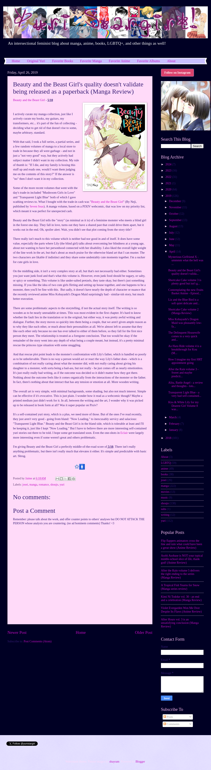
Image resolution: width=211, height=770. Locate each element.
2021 (168, 183)
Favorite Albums (148, 61)
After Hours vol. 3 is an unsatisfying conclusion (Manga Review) (180, 623)
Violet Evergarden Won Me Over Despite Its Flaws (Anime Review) (181, 609)
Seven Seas (37, 206)
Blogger (140, 761)
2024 (168, 164)
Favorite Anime (119, 61)
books (164, 474)
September (175, 220)
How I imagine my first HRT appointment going (185, 361)
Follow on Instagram (177, 72)
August (173, 226)
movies (165, 491)
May (172, 245)
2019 (168, 195)
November (175, 207)
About (164, 457)
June (172, 239)
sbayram (114, 761)
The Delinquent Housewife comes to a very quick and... (184, 336)
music (164, 497)
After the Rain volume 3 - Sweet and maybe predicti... (183, 373)
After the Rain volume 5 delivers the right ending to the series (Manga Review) (180, 574)
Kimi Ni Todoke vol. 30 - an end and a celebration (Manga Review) (181, 598)
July (172, 232)
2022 (168, 177)
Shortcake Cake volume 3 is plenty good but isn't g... (184, 282)
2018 (168, 438)
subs (163, 509)
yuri (62, 484)
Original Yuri (36, 61)
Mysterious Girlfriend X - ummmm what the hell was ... (185, 260)
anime (164, 468)
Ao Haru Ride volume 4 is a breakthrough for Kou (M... (184, 349)
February (174, 423)
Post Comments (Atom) (38, 641)
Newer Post (17, 632)
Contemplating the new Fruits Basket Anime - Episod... (185, 291)
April (172, 251)
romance (44, 484)
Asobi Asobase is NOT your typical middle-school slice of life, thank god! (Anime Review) (182, 559)
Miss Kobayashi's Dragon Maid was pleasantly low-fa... (185, 323)
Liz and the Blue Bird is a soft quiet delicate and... (183, 301)
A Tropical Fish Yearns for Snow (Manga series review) (180, 587)
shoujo (54, 484)
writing (165, 514)
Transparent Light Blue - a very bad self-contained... (184, 394)
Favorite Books (62, 61)
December (175, 201)
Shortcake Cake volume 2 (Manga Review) (183, 311)
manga (33, 484)
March (173, 417)
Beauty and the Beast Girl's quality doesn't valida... (184, 272)
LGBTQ (166, 462)
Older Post (143, 632)
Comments (171, 724)
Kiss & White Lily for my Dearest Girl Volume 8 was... (183, 406)
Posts (168, 717)
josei (25, 484)
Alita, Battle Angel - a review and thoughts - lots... (185, 384)
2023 (168, 170)
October (174, 213)
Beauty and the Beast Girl (29, 100)
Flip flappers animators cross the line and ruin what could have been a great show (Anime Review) (181, 544)
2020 (168, 189)
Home (16, 61)
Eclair (124, 432)
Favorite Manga (91, 61)
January (174, 429)
